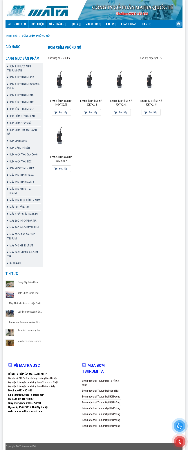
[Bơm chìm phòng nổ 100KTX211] (91, 82)
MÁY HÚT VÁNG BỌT (20, 206)
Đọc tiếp (61, 112)
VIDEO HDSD (93, 24)
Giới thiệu (37, 24)
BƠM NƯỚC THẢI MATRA (22, 168)
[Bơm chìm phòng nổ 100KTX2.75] (61, 82)
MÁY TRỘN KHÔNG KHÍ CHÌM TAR (22, 254)
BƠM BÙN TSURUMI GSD (22, 77)
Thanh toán (128, 24)
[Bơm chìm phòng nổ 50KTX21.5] (151, 82)
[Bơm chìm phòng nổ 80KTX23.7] (61, 138)
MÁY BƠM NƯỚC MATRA (22, 182)
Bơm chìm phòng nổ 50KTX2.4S (121, 103)
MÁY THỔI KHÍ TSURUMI (21, 245)
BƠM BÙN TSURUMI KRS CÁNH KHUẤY (23, 86)
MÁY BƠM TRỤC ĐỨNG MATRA (25, 200)
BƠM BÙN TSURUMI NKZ (22, 109)
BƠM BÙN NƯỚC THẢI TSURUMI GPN (19, 68)
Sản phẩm (56, 24)
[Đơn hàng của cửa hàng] (151, 58)
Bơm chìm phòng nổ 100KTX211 (91, 103)
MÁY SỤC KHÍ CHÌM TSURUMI (24, 227)
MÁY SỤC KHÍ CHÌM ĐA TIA (23, 220)
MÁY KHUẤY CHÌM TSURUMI (24, 213)
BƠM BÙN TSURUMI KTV (22, 102)
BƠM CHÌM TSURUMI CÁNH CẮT (22, 131)
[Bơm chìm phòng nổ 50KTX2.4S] (121, 82)
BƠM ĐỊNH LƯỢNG (19, 140)
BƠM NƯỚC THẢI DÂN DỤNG (24, 154)
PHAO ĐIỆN (15, 263)
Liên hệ (146, 24)
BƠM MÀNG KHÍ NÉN (20, 147)
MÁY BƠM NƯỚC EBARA (22, 175)
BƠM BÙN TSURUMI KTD (22, 95)
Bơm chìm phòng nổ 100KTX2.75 (61, 103)
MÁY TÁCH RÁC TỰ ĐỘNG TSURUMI (21, 236)
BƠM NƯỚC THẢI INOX (21, 161)
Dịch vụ (75, 24)
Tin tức (110, 24)
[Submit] (179, 24)
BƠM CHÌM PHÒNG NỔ (20, 122)
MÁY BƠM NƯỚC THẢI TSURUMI (19, 191)
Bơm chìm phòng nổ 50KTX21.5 (151, 103)
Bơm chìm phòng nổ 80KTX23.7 (61, 159)
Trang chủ (17, 24)
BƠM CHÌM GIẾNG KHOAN (22, 116)
